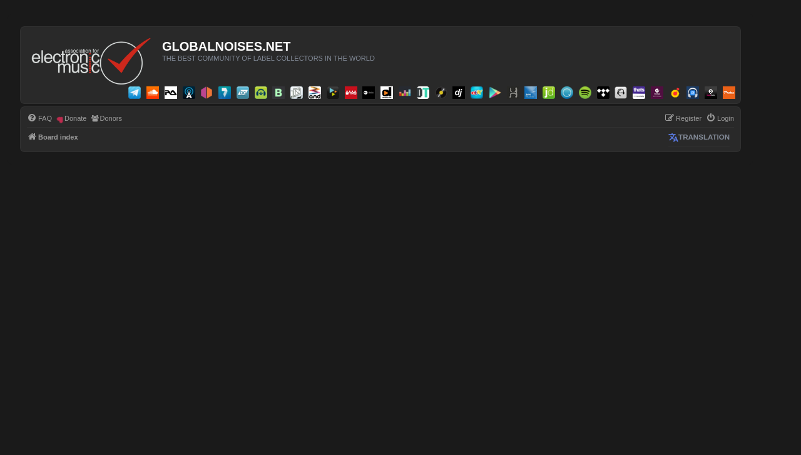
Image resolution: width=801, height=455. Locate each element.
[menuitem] (39, 118)
